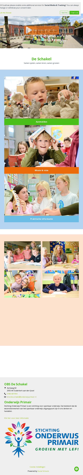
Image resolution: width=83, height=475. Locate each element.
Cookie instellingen (37, 467)
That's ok (74, 12)
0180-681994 (12, 394)
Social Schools (43, 471)
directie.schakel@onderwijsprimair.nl (21, 397)
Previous (6, 270)
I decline (64, 12)
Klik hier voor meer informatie (16, 418)
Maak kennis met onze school (41, 30)
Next (76, 270)
